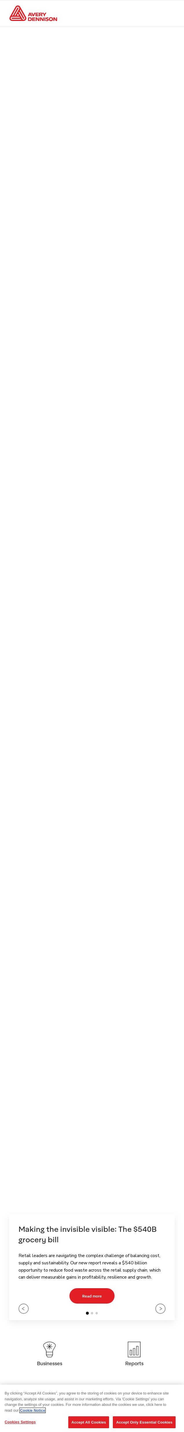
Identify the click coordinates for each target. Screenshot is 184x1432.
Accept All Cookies (88, 1422)
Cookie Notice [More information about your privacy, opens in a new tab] (32, 1410)
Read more (92, 1296)
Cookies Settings (20, 1422)
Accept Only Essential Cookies (144, 1422)
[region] (92, 1408)
